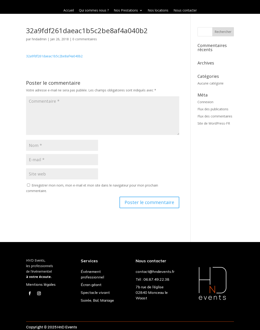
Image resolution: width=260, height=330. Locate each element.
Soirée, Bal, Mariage (97, 300)
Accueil (68, 10)
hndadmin (39, 39)
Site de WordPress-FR (213, 123)
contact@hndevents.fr (155, 271)
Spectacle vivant (95, 292)
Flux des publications (212, 109)
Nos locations (158, 10)
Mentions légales (41, 284)
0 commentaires (84, 39)
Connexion (205, 102)
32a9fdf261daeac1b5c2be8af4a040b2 (54, 56)
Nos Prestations (126, 10)
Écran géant (91, 284)
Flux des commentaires (214, 116)
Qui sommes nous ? (94, 10)
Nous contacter (185, 10)
